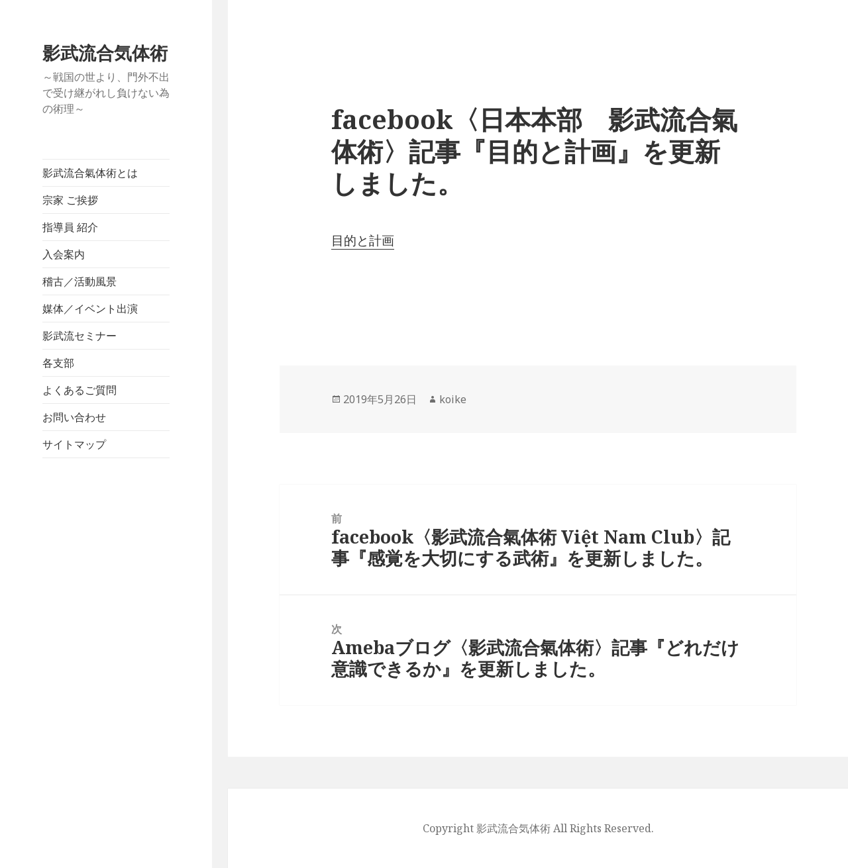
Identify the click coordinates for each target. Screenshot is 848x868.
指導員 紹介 (70, 227)
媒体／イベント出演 (90, 308)
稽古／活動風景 (79, 281)
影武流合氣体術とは (90, 173)
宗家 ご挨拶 (70, 200)
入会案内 (63, 254)
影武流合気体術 (105, 52)
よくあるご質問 (79, 390)
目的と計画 (362, 240)
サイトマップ (74, 444)
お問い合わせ (74, 417)
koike (452, 399)
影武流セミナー (79, 335)
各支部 (58, 363)
